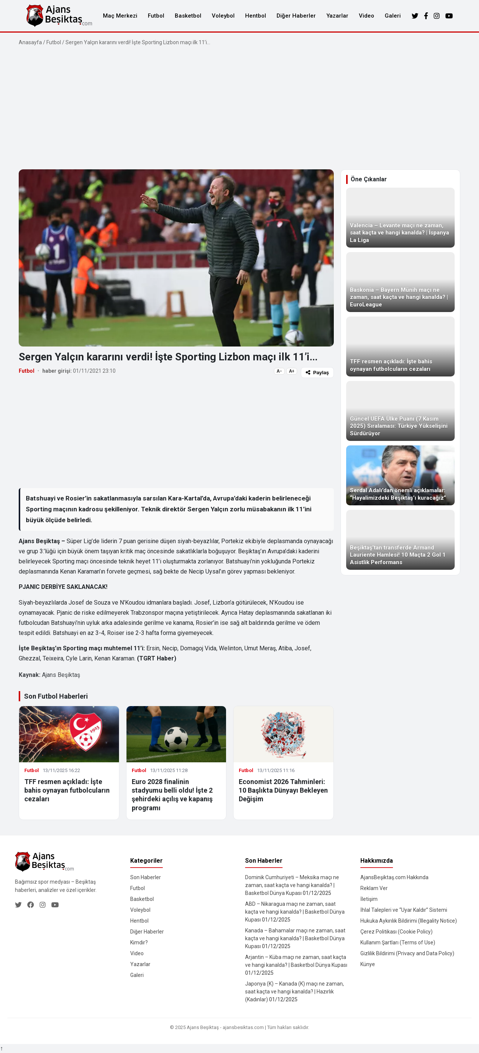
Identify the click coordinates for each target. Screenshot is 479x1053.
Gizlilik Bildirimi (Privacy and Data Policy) (407, 953)
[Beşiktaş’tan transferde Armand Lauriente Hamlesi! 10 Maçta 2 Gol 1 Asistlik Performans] (400, 540)
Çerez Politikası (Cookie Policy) (396, 932)
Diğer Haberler (296, 15)
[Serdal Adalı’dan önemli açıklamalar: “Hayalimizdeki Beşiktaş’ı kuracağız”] (400, 475)
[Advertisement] (239, 107)
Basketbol (188, 15)
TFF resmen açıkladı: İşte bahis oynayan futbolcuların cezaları (67, 790)
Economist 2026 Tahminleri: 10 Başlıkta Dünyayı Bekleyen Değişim (283, 790)
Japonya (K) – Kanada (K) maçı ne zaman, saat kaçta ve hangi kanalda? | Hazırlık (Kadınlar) (294, 991)
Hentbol (255, 15)
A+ (292, 371)
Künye (367, 964)
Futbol (156, 15)
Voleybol (223, 15)
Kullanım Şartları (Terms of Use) (397, 942)
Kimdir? (139, 942)
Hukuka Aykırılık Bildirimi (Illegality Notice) (408, 921)
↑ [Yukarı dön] (1, 1048)
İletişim (369, 899)
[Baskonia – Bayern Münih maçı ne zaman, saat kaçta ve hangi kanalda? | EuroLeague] (400, 282)
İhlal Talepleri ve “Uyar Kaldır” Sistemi (403, 910)
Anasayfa (30, 42)
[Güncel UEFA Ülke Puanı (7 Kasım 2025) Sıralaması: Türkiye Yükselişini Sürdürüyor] (400, 411)
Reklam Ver (374, 888)
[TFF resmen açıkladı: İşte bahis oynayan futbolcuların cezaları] (400, 346)
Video (366, 15)
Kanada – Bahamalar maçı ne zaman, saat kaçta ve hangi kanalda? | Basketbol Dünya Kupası (295, 938)
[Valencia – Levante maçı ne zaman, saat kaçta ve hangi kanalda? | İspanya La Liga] (400, 218)
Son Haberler (145, 877)
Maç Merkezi (120, 15)
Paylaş (317, 372)
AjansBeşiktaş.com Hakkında (394, 877)
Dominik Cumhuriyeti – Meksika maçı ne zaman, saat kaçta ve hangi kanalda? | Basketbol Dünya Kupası (292, 885)
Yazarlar (337, 15)
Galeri (393, 15)
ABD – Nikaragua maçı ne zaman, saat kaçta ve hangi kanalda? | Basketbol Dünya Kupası (295, 912)
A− (279, 371)
